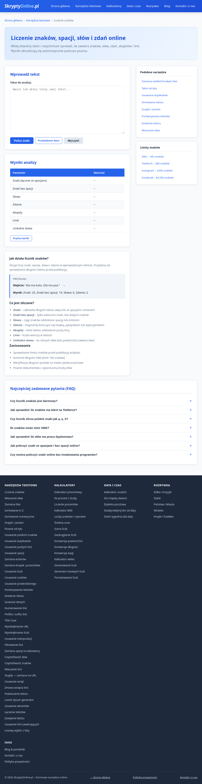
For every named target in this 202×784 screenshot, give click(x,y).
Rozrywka (152, 6)
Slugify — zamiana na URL (20, 675)
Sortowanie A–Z (14, 510)
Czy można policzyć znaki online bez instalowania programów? (53, 454)
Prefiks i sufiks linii (16, 614)
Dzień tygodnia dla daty (118, 516)
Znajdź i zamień (151, 109)
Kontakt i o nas (185, 6)
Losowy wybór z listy (17, 730)
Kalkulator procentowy (68, 492)
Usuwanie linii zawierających (22, 724)
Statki (157, 498)
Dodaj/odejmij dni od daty (120, 510)
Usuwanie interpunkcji (18, 638)
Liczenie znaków (14, 492)
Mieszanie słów (151, 130)
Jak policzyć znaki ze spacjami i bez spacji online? (45, 445)
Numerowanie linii (16, 608)
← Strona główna (100, 777)
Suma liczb (60, 529)
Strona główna (60, 6)
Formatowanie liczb (66, 577)
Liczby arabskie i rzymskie (70, 516)
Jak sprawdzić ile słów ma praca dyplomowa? (41, 436)
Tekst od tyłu (149, 88)
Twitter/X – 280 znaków (155, 163)
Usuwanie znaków (16, 577)
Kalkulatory (113, 6)
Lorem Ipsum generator (19, 700)
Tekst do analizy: (21, 82)
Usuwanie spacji (14, 553)
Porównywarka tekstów (156, 116)
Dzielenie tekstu (151, 123)
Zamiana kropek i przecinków (22, 565)
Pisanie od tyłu (13, 529)
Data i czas (134, 6)
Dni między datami (115, 498)
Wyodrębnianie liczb (17, 632)
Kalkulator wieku (64, 559)
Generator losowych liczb (69, 571)
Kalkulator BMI (63, 510)
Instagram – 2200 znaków (157, 170)
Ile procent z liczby (65, 498)
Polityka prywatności (17, 761)
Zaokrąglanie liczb (65, 535)
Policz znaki (22, 140)
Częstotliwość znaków (18, 663)
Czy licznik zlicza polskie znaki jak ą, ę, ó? (39, 418)
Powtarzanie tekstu (16, 694)
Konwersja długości (66, 547)
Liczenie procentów (66, 504)
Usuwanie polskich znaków (21, 535)
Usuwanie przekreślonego (20, 583)
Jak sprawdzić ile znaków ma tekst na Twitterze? (43, 409)
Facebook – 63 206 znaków (157, 177)
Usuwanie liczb (14, 571)
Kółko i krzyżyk (163, 492)
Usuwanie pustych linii (18, 547)
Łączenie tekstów (15, 712)
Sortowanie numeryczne (19, 516)
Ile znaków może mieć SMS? (29, 427)
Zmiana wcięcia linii (16, 687)
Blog (167, 6)
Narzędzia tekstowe (88, 6)
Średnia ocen (62, 522)
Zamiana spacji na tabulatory (22, 651)
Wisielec (159, 510)
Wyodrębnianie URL (17, 626)
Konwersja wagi (64, 553)
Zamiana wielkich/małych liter (159, 81)
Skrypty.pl (22, 6)
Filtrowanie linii (14, 645)
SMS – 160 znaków (153, 156)
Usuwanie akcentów (17, 706)
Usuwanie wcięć (14, 681)
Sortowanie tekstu (153, 102)
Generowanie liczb (65, 565)
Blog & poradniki (15, 749)
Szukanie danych (15, 602)
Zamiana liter (13, 504)
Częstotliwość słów (16, 657)
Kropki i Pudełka (163, 516)
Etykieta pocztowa (115, 504)
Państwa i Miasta (164, 504)
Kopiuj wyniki (21, 238)
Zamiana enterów (15, 559)
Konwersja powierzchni (68, 541)
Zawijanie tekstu (15, 718)
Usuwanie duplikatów (155, 95)
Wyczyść (73, 140)
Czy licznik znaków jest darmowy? (33, 401)
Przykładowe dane (49, 140)
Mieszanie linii (13, 669)
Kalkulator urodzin (115, 492)
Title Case (10, 620)
